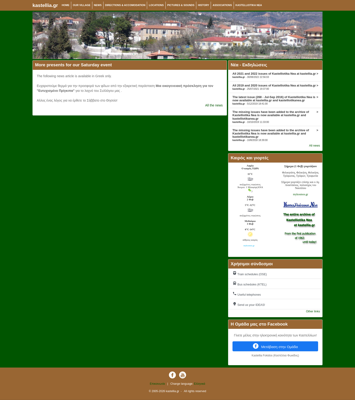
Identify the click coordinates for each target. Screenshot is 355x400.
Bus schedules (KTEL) (249, 283)
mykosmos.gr (300, 194)
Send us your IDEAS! (248, 304)
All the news (214, 105)
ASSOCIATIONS (222, 5)
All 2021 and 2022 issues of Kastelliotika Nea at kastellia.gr (275, 75)
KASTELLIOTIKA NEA (249, 5)
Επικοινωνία (157, 383)
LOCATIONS (156, 5)
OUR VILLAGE (81, 5)
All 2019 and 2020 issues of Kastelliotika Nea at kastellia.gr (275, 87)
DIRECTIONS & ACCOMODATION (125, 5)
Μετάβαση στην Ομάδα (275, 346)
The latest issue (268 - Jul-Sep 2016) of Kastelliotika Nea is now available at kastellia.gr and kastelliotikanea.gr (275, 100)
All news (314, 145)
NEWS (98, 5)
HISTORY (203, 5)
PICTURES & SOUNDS (180, 5)
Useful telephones (246, 293)
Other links (313, 311)
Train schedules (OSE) (249, 273)
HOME (65, 5)
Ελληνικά (199, 383)
